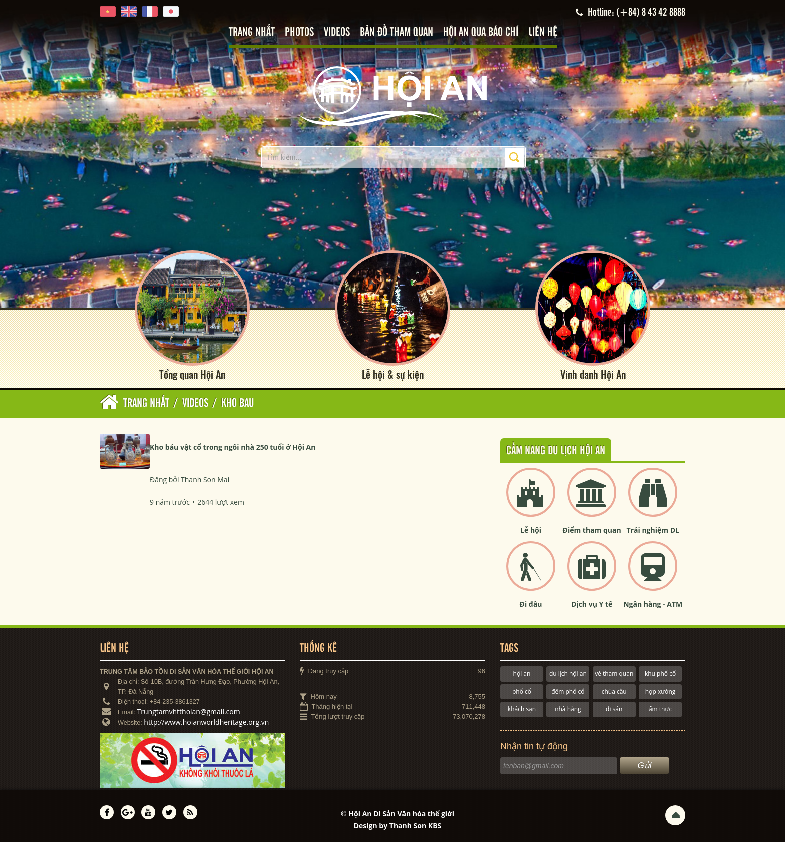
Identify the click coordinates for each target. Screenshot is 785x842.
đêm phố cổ (567, 691)
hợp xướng (660, 691)
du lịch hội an (568, 673)
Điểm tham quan (592, 530)
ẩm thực (660, 709)
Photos (299, 32)
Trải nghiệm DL (653, 530)
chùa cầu (614, 691)
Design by (398, 825)
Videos (337, 32)
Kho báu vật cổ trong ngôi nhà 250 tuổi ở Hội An (232, 447)
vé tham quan (614, 673)
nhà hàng (568, 709)
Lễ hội (530, 530)
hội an (522, 673)
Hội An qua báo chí (480, 32)
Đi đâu (531, 604)
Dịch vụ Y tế (591, 604)
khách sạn (522, 709)
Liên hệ (542, 32)
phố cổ (521, 691)
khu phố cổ (660, 673)
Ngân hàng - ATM (652, 604)
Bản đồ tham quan (396, 32)
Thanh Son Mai (205, 479)
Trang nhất (252, 32)
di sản (614, 709)
